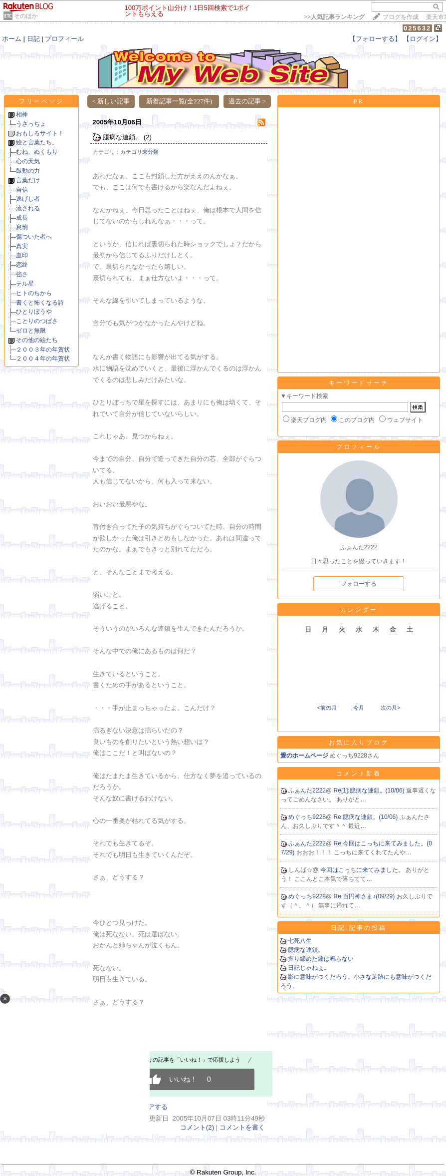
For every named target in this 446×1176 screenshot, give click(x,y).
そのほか (26, 15)
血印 (22, 255)
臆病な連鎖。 (122, 137)
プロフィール (64, 38)
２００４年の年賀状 (43, 358)
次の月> (390, 708)
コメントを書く (242, 1127)
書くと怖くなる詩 (40, 302)
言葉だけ (28, 180)
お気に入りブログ (359, 742)
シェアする (151, 1107)
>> (334, 16)
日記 (33, 38)
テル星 (25, 283)
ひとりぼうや (34, 311)
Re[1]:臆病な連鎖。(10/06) (370, 790)
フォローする (359, 583)
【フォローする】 (375, 38)
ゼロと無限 (31, 330)
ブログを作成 (401, 16)
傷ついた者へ (34, 236)
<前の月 (326, 708)
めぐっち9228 (307, 816)
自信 (22, 189)
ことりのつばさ (37, 321)
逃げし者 (28, 198)
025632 (417, 28)
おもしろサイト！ (40, 133)
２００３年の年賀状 (43, 349)
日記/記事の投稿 (358, 927)
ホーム (11, 38)
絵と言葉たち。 (37, 142)
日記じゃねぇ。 (309, 967)
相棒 (22, 114)
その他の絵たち (37, 340)
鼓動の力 (28, 170)
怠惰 (22, 227)
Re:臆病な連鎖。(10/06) (367, 816)
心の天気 (28, 161)
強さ (22, 274)
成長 (22, 217)
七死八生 (300, 940)
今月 (358, 708)
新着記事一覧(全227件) (179, 101)
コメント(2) (197, 1127)
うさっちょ (31, 123)
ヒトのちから (34, 293)
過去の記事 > (247, 101)
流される (28, 208)
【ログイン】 (422, 38)
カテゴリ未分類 (139, 152)
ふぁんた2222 (307, 790)
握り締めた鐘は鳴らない (321, 958)
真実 (22, 246)
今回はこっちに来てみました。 (363, 869)
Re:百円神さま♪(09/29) (365, 896)
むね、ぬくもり (37, 151)
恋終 (22, 264)
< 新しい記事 (111, 101)
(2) (148, 137)
